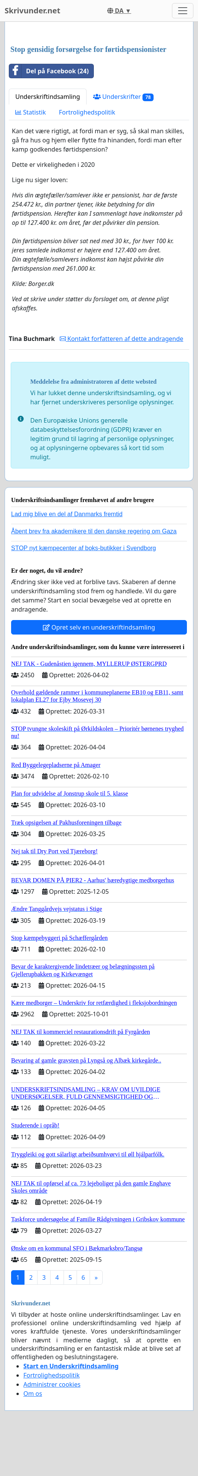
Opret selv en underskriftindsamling (99, 627)
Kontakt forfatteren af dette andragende (121, 338)
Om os (32, 1393)
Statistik (30, 112)
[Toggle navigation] (182, 10)
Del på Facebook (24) (49, 71)
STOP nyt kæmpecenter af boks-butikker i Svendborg (83, 548)
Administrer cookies (51, 1384)
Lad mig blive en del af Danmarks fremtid (67, 514)
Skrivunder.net (32, 10)
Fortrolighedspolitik (87, 112)
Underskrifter (123, 96)
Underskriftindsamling (47, 96)
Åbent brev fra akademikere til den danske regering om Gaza (94, 531)
